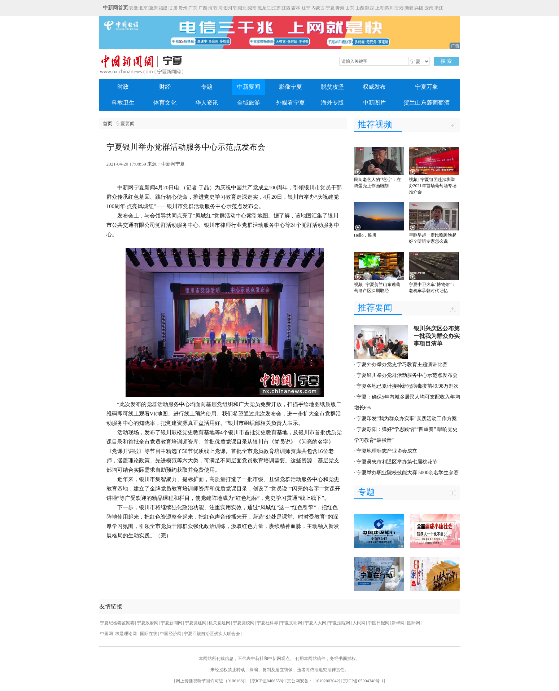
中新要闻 (248, 87)
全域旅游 (248, 103)
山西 (359, 7)
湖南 (252, 7)
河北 (222, 7)
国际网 (413, 622)
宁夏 (330, 7)
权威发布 (374, 87)
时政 (123, 87)
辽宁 (306, 7)
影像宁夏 (290, 87)
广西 (202, 7)
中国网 (106, 633)
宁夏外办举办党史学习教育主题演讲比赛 (402, 364)
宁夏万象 (426, 87)
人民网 (359, 622)
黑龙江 (264, 7)
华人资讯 (206, 103)
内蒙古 (317, 7)
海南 (212, 7)
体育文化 (164, 103)
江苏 (276, 7)
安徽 (133, 7)
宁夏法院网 (339, 622)
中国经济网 (171, 633)
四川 (389, 7)
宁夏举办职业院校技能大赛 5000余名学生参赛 (408, 472)
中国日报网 (378, 622)
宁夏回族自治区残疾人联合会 (212, 633)
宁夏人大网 (315, 622)
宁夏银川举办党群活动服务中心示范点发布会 (407, 375)
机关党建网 (219, 622)
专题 (207, 87)
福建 (163, 7)
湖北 (242, 7)
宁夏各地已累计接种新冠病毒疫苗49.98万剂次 (408, 386)
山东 (349, 7)
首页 (107, 123)
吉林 (296, 7)
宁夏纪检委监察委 (117, 622)
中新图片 (374, 103)
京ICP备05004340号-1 (363, 680)
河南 (232, 7)
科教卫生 (123, 103)
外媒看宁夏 (290, 103)
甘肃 (173, 7)
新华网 (398, 622)
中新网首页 (115, 7)
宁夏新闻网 (171, 622)
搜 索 (446, 61)
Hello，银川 (365, 235)
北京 (143, 7)
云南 (429, 7)
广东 (192, 7)
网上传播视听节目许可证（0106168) (210, 680)
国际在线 (148, 633)
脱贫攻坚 (332, 87)
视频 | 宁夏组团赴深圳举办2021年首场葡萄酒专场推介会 (433, 185)
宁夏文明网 (291, 622)
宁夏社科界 (267, 622)
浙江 (438, 7)
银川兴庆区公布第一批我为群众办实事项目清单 (437, 336)
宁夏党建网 (195, 622)
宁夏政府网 (147, 622)
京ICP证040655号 (268, 680)
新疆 (409, 7)
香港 (399, 7)
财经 (165, 87)
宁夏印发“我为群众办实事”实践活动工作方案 (407, 418)
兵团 (419, 7)
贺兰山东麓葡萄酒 (426, 103)
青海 (340, 7)
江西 (286, 7)
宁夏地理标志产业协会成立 (387, 451)
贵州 (183, 7)
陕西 (369, 7)
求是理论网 (126, 633)
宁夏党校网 (243, 622)
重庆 (153, 7)
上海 (379, 7)
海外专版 (332, 103)
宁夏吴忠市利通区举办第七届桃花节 (397, 462)
